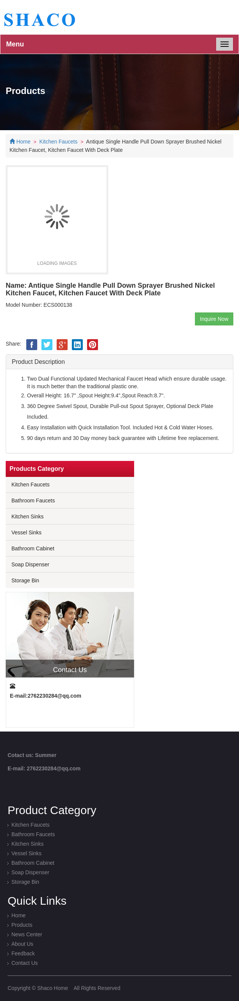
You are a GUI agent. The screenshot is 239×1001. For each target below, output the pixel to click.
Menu (15, 44)
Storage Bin (25, 580)
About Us (22, 944)
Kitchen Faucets (59, 142)
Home (23, 142)
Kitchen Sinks (27, 516)
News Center (26, 934)
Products (21, 925)
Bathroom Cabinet (32, 548)
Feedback (23, 953)
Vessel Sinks (26, 532)
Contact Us (24, 963)
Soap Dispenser (30, 564)
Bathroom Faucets (33, 500)
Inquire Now (214, 319)
